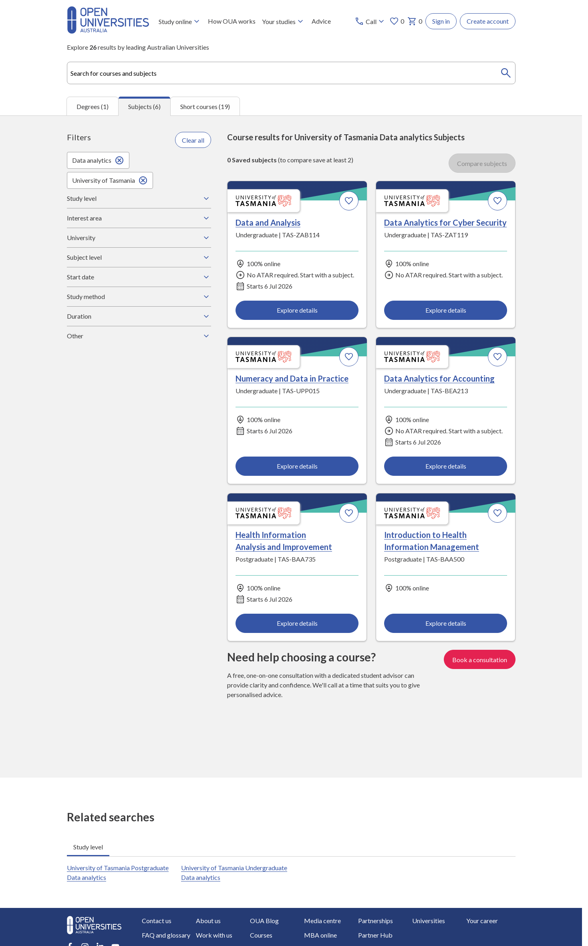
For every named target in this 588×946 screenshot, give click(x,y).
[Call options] (370, 21)
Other (139, 336)
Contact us (156, 920)
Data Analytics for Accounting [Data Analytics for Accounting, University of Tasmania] (439, 379)
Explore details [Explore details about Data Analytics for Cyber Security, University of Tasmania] (445, 310)
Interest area (139, 218)
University (139, 238)
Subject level (139, 257)
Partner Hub (375, 935)
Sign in (441, 21)
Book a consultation (479, 659)
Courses (261, 935)
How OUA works (232, 21)
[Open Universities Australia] (108, 31)
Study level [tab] (88, 847)
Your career (482, 920)
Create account (488, 21)
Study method (139, 296)
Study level (139, 198)
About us (208, 920)
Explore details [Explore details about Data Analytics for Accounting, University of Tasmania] (445, 466)
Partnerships (375, 920)
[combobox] (291, 73)
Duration (139, 316)
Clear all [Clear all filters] (193, 140)
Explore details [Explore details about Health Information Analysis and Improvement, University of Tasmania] (296, 623)
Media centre (322, 920)
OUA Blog (264, 920)
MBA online (320, 935)
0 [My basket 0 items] (414, 21)
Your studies (283, 21)
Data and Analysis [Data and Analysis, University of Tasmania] (268, 222)
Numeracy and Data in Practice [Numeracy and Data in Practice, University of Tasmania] (292, 379)
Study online (180, 21)
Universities (428, 920)
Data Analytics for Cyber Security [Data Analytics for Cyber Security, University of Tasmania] (445, 222)
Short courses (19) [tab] (205, 106)
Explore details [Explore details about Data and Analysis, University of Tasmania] (296, 310)
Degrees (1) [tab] (93, 106)
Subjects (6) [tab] (144, 106)
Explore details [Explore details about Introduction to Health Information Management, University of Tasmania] (445, 623)
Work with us (214, 935)
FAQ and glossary (166, 935)
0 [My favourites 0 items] (396, 21)
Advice (321, 21)
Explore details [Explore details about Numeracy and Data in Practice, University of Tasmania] (296, 466)
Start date (139, 277)
